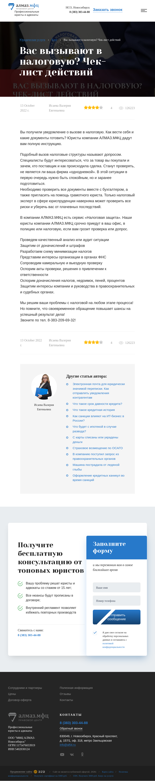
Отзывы (65, 694)
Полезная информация (75, 688)
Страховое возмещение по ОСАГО (99, 448)
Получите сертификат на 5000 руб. (52, 776)
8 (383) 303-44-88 (76, 13)
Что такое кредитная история (94, 410)
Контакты (66, 700)
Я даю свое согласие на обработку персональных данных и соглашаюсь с (110, 641)
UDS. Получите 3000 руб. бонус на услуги (96, 776)
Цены (12, 694)
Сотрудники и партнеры (24, 688)
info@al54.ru (68, 745)
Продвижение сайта (21, 771)
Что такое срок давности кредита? (98, 403)
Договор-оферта (19, 700)
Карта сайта (108, 772)
